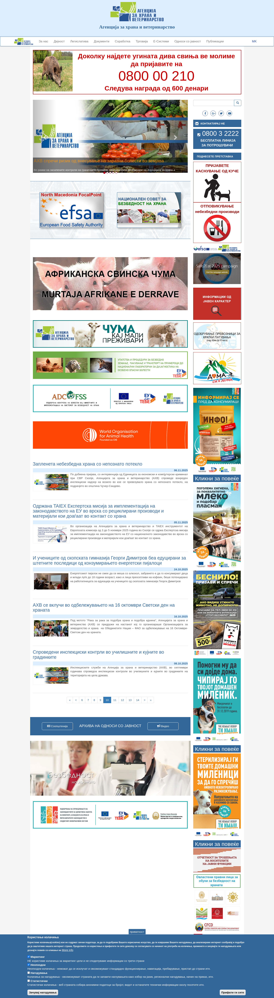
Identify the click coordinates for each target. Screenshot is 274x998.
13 (131, 700)
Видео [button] (163, 726)
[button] (44, 136)
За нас (43, 41)
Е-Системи (161, 41)
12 (123, 700)
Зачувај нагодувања (42, 993)
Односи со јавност (187, 41)
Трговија (142, 41)
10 (108, 700)
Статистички (39, 981)
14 (139, 700)
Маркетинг (38, 957)
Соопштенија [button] (57, 726)
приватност (137, 932)
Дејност (59, 41)
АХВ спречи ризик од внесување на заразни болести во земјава (99, 160)
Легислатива (79, 41)
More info (67, 950)
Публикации (215, 41)
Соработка (122, 41)
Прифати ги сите (232, 993)
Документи (101, 41)
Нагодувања (39, 973)
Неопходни (38, 965)
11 (116, 700)
